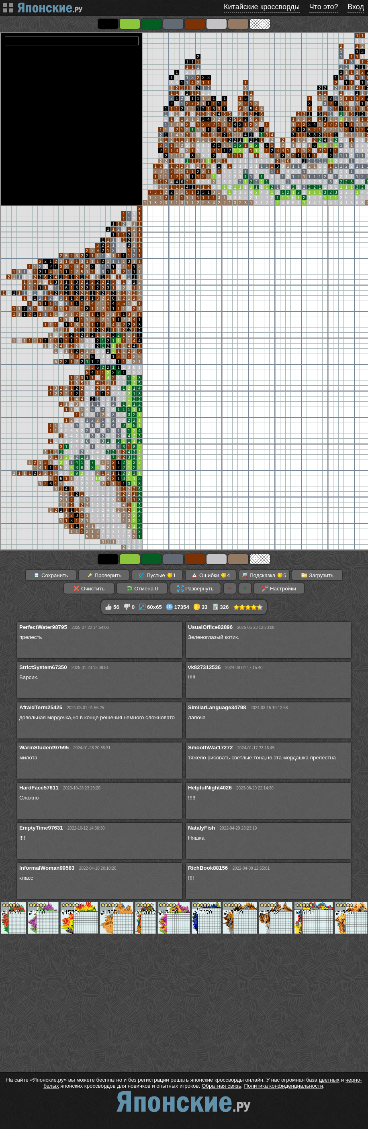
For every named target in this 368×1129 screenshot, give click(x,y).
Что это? (323, 7)
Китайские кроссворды (262, 7)
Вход (356, 7)
